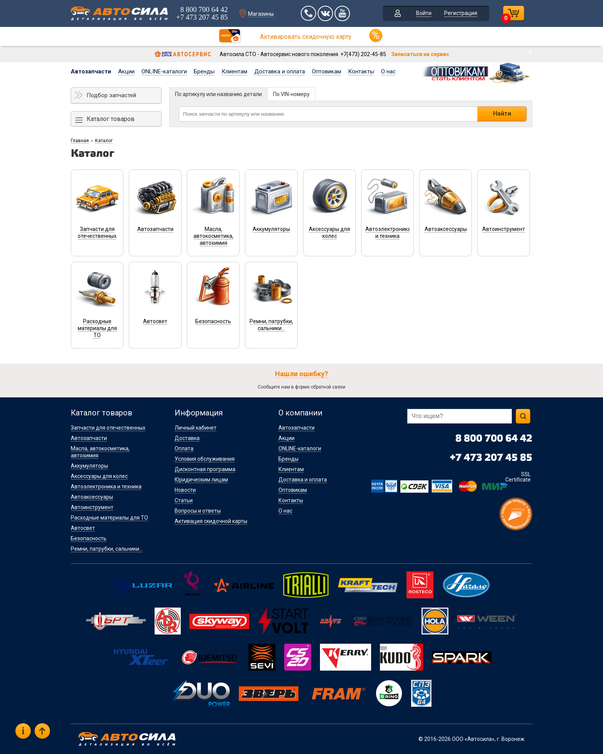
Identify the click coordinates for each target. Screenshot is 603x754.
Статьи (184, 500)
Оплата (184, 448)
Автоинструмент (92, 507)
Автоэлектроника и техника (106, 486)
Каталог (104, 140)
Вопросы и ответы (198, 511)
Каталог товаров (111, 119)
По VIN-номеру (291, 94)
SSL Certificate (518, 477)
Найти (502, 113)
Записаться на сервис (420, 54)
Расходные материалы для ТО (109, 518)
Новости (185, 490)
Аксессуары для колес (99, 476)
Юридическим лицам (201, 480)
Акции (126, 71)
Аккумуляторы (89, 466)
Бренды (204, 71)
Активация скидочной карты (211, 521)
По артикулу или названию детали (218, 94)
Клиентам (234, 71)
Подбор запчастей (111, 95)
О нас (388, 71)
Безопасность (89, 538)
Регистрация (460, 13)
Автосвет (83, 528)
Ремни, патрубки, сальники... (107, 549)
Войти (423, 13)
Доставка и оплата (279, 71)
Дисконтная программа (205, 469)
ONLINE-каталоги (164, 71)
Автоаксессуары (92, 497)
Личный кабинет (196, 428)
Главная (80, 140)
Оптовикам (326, 71)
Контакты (361, 71)
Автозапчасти (91, 71)
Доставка (187, 438)
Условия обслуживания (205, 459)
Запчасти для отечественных (108, 428)
